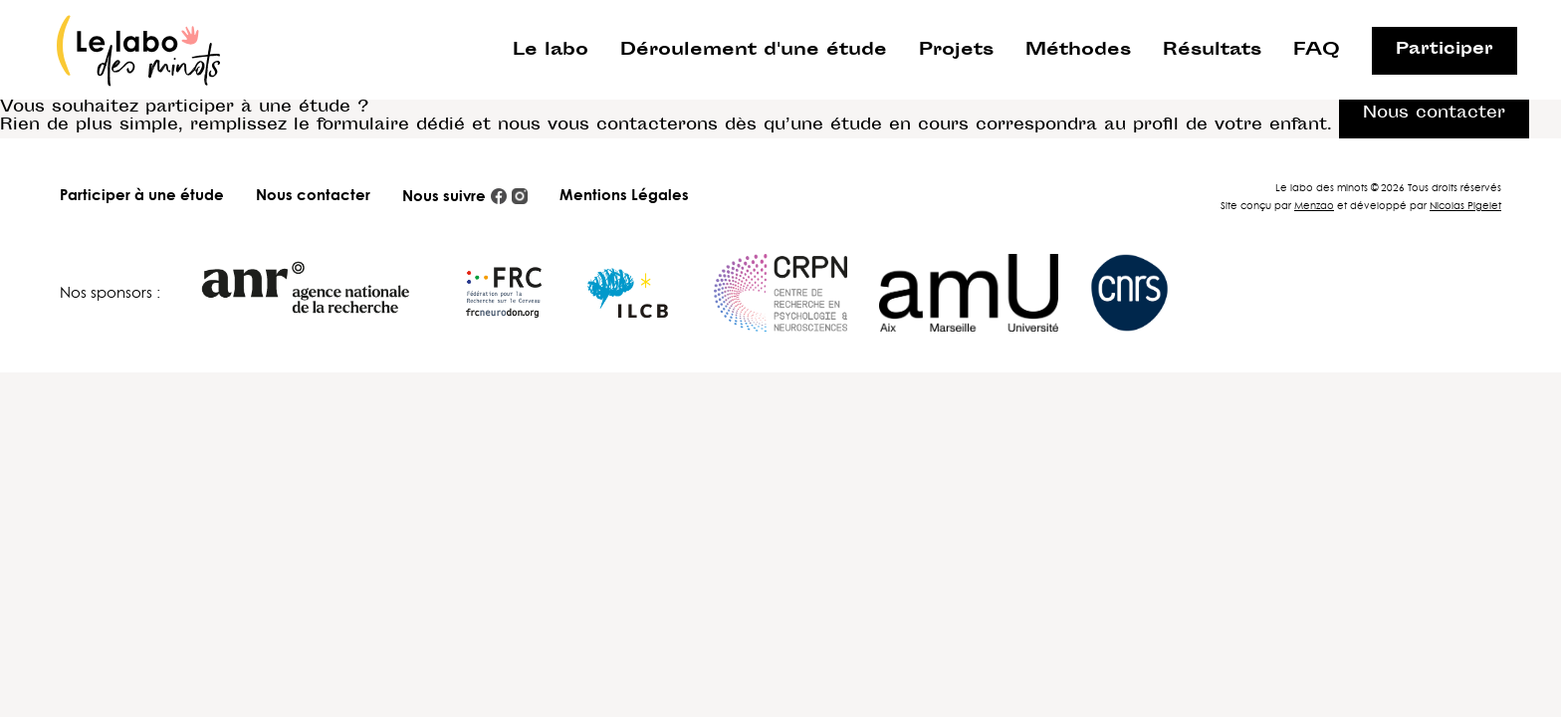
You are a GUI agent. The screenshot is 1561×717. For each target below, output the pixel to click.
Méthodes (1078, 51)
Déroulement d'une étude (753, 51)
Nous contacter (313, 194)
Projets (956, 51)
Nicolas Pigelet (1465, 205)
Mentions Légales (624, 194)
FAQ (1316, 51)
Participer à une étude (142, 194)
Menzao (1314, 205)
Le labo (550, 51)
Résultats (1212, 51)
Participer (1444, 50)
